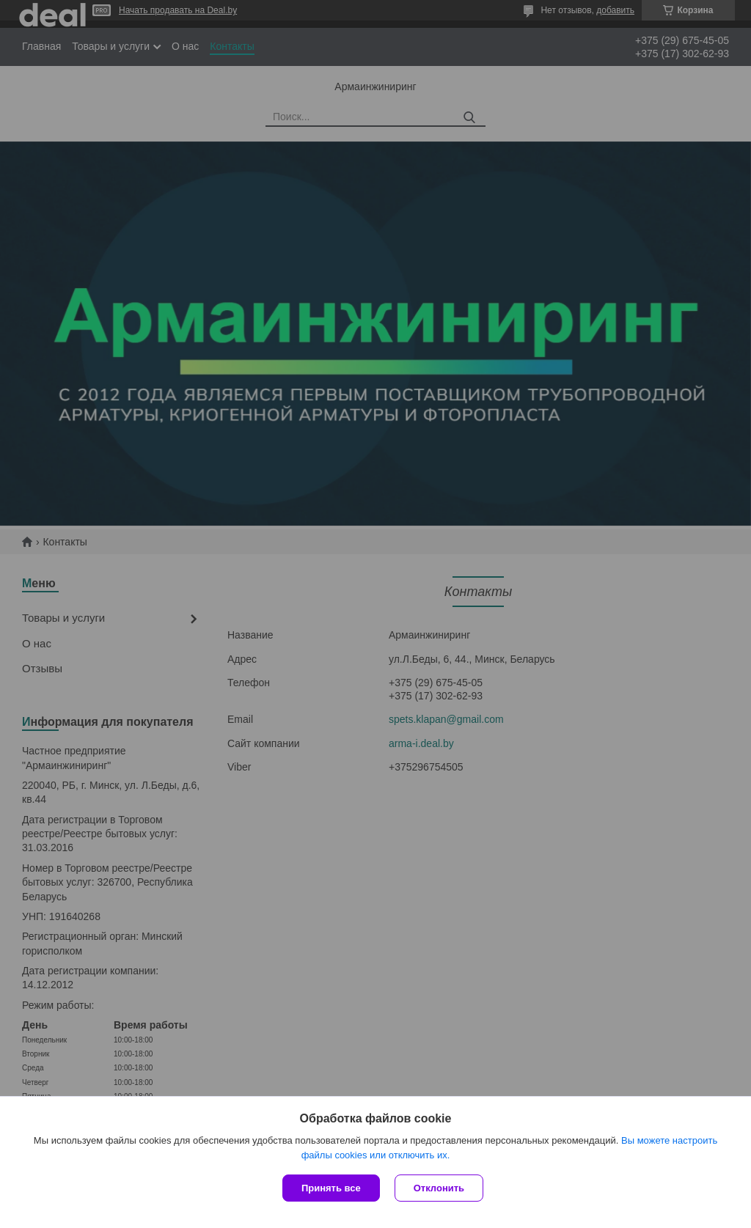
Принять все (331, 1188)
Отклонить (439, 1188)
